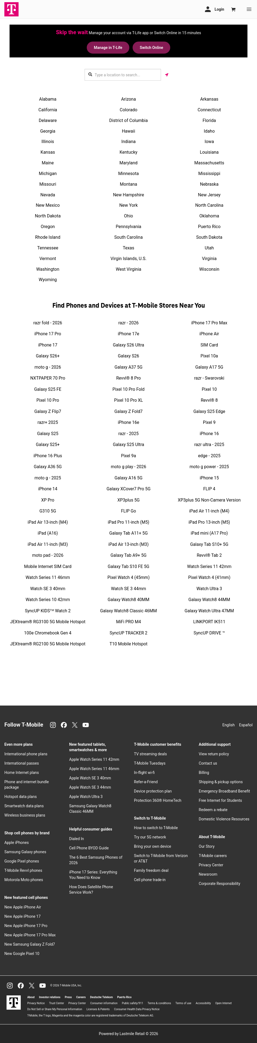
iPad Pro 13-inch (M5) (209, 522)
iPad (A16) (48, 533)
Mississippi (209, 173)
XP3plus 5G (128, 500)
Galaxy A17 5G (209, 367)
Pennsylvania (128, 226)
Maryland (128, 162)
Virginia (209, 258)
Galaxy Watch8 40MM (128, 599)
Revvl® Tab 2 (209, 555)
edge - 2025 (209, 455)
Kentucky (128, 152)
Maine (48, 162)
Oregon (48, 226)
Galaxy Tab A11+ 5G (128, 533)
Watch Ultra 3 (209, 588)
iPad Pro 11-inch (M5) (128, 522)
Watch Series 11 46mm (48, 577)
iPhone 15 (209, 477)
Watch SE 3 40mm (47, 588)
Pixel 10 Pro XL (128, 400)
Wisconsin (209, 269)
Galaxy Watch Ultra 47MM (209, 610)
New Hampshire (128, 194)
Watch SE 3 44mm (128, 588)
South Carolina (128, 237)
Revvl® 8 (209, 400)
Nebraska (209, 184)
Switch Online (151, 47)
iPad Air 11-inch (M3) (48, 544)
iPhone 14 (47, 488)
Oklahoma (209, 215)
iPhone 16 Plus (48, 455)
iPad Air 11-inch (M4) (209, 511)
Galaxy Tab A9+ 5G (128, 555)
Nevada (47, 194)
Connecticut (209, 109)
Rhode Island (47, 237)
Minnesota (128, 173)
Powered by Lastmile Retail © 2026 (128, 1034)
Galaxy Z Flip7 (47, 411)
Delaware (48, 120)
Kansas (48, 152)
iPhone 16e (128, 422)
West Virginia (128, 269)
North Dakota (48, 215)
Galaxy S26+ (48, 356)
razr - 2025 (128, 433)
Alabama (47, 99)
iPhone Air (209, 333)
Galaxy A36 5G (48, 466)
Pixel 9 (209, 422)
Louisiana (209, 152)
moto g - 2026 (47, 367)
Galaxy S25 (47, 433)
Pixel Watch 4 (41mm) (209, 577)
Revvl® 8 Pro (128, 378)
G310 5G (48, 511)
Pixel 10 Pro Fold (128, 389)
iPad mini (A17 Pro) (209, 533)
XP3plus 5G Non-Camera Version (209, 500)
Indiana (128, 141)
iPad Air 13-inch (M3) (128, 544)
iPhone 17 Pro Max (209, 322)
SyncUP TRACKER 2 (128, 633)
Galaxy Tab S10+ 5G (209, 544)
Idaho (209, 131)
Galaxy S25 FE (47, 389)
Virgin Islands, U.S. (128, 258)
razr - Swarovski (209, 378)
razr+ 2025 (48, 422)
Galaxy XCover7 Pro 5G (128, 488)
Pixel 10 (209, 389)
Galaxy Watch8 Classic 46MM (128, 610)
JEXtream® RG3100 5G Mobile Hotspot (47, 621)
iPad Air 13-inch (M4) (48, 522)
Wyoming (48, 279)
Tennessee (47, 247)
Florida (209, 120)
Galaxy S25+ (48, 444)
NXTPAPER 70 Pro (47, 378)
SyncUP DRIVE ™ (209, 633)
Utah (209, 247)
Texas (128, 247)
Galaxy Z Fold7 (128, 411)
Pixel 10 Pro (47, 400)
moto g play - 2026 (128, 466)
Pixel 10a (209, 356)
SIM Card (209, 345)
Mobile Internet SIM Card (47, 566)
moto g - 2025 (47, 477)
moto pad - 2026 (48, 555)
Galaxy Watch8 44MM (209, 599)
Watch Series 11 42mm (209, 566)
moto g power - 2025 (209, 466)
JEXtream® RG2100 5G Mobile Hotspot (47, 643)
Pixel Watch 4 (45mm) (128, 577)
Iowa (209, 141)
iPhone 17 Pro (47, 333)
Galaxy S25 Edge (209, 411)
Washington (47, 269)
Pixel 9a (128, 455)
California (47, 109)
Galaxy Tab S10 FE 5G (129, 566)
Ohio (128, 215)
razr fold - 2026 (47, 322)
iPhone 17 (47, 345)
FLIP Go (128, 511)
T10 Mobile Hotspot (129, 643)
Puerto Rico (209, 226)
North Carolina (209, 205)
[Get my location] (166, 75)
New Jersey (209, 194)
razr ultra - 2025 (209, 444)
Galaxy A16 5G (128, 477)
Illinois (47, 141)
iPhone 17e (128, 333)
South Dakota (209, 237)
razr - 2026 (128, 322)
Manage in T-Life (108, 47)
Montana (128, 184)
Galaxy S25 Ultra (128, 444)
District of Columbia (128, 120)
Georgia (47, 131)
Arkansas (209, 99)
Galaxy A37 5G (128, 367)
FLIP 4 (209, 488)
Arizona (128, 99)
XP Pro (47, 500)
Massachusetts (209, 162)
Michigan (47, 173)
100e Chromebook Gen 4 (47, 633)
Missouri (47, 184)
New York (128, 205)
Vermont (48, 258)
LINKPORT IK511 (209, 621)
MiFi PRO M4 (128, 621)
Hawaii (128, 131)
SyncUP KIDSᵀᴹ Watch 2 (48, 610)
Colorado (129, 109)
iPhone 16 (209, 433)
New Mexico (48, 205)
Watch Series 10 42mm (48, 599)
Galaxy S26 (128, 356)
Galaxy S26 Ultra (128, 345)
